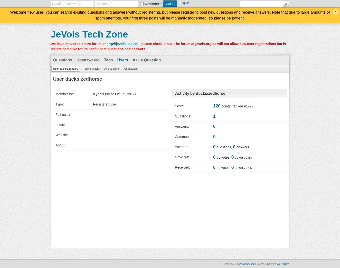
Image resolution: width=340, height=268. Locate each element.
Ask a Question (146, 60)
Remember (153, 4)
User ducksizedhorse (65, 68)
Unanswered (88, 60)
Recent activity (91, 68)
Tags (108, 60)
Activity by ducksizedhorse (200, 93)
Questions (62, 60)
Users (122, 60)
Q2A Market (282, 263)
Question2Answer (246, 263)
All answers (131, 68)
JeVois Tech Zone (89, 34)
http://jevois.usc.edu (122, 44)
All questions (111, 68)
